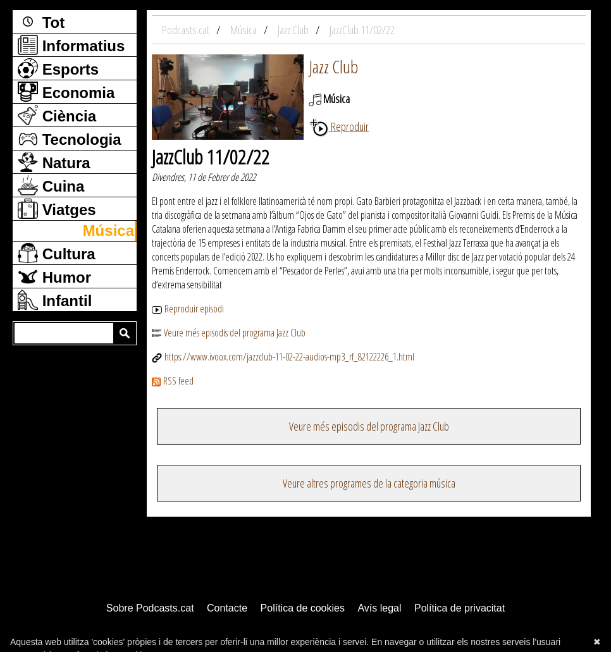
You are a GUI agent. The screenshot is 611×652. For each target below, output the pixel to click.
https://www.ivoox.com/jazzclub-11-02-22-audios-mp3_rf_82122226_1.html (283, 357)
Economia (66, 92)
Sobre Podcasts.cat (150, 608)
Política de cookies (303, 608)
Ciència (57, 115)
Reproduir (339, 126)
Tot (41, 21)
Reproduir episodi (188, 309)
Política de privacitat (459, 608)
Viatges (57, 209)
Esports (58, 68)
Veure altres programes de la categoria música (369, 483)
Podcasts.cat (186, 29)
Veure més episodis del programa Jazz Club (229, 333)
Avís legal (379, 608)
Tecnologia (69, 138)
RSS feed (173, 381)
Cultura (57, 253)
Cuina (51, 185)
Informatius (71, 45)
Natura (54, 162)
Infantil (55, 300)
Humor (54, 276)
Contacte (227, 608)
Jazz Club (333, 66)
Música (108, 230)
